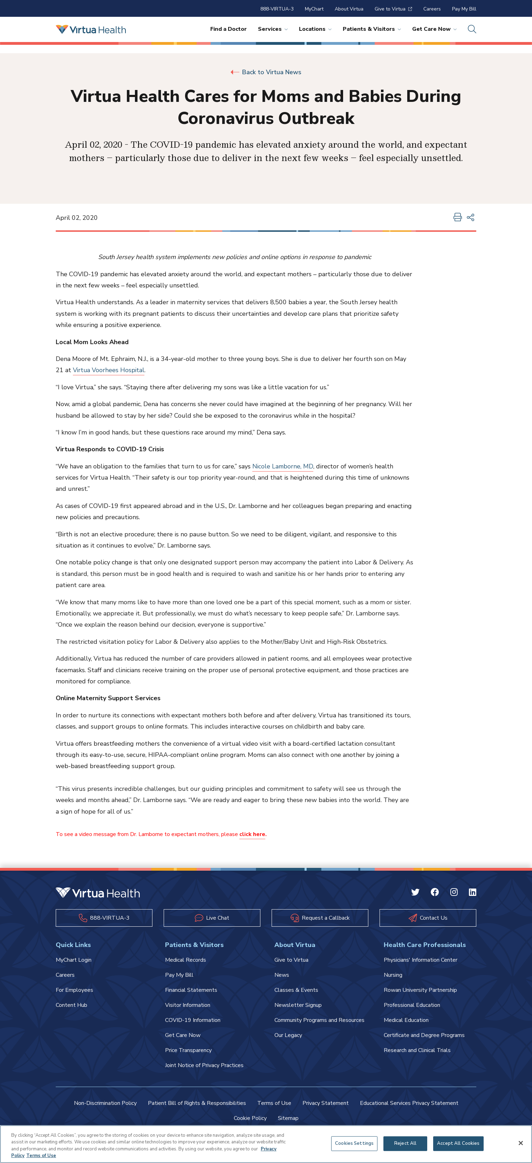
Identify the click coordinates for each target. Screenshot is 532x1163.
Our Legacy (288, 1035)
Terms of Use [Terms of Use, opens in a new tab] (41, 1155)
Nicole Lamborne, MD (283, 466)
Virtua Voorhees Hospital (109, 370)
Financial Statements (191, 990)
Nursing (393, 975)
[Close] (520, 1143)
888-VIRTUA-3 (277, 9)
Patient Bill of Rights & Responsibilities (197, 1103)
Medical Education (406, 1020)
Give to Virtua (393, 9)
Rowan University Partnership (420, 990)
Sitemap (288, 1118)
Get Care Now (434, 29)
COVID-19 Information (192, 1020)
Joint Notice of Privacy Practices (204, 1065)
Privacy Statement (325, 1103)
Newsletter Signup (298, 1005)
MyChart (314, 9)
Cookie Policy (250, 1118)
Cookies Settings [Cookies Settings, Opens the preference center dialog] (354, 1143)
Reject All (405, 1143)
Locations (315, 29)
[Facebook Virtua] (435, 893)
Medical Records (185, 960)
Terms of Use (274, 1103)
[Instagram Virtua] (454, 893)
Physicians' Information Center (420, 960)
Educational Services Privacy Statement (409, 1103)
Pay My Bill (464, 9)
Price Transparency (188, 1050)
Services (273, 29)
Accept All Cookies (458, 1143)
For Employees (74, 990)
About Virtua (349, 9)
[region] (266, 1144)
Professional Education (412, 1005)
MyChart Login (73, 960)
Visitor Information (187, 1005)
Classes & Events (296, 990)
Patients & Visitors (372, 29)
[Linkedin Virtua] (472, 893)
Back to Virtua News (266, 72)
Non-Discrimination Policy (105, 1103)
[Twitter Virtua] (415, 893)
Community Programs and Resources (319, 1020)
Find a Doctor (228, 29)
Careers (432, 9)
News (281, 975)
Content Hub (71, 1005)
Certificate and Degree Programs (424, 1035)
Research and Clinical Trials (417, 1050)
